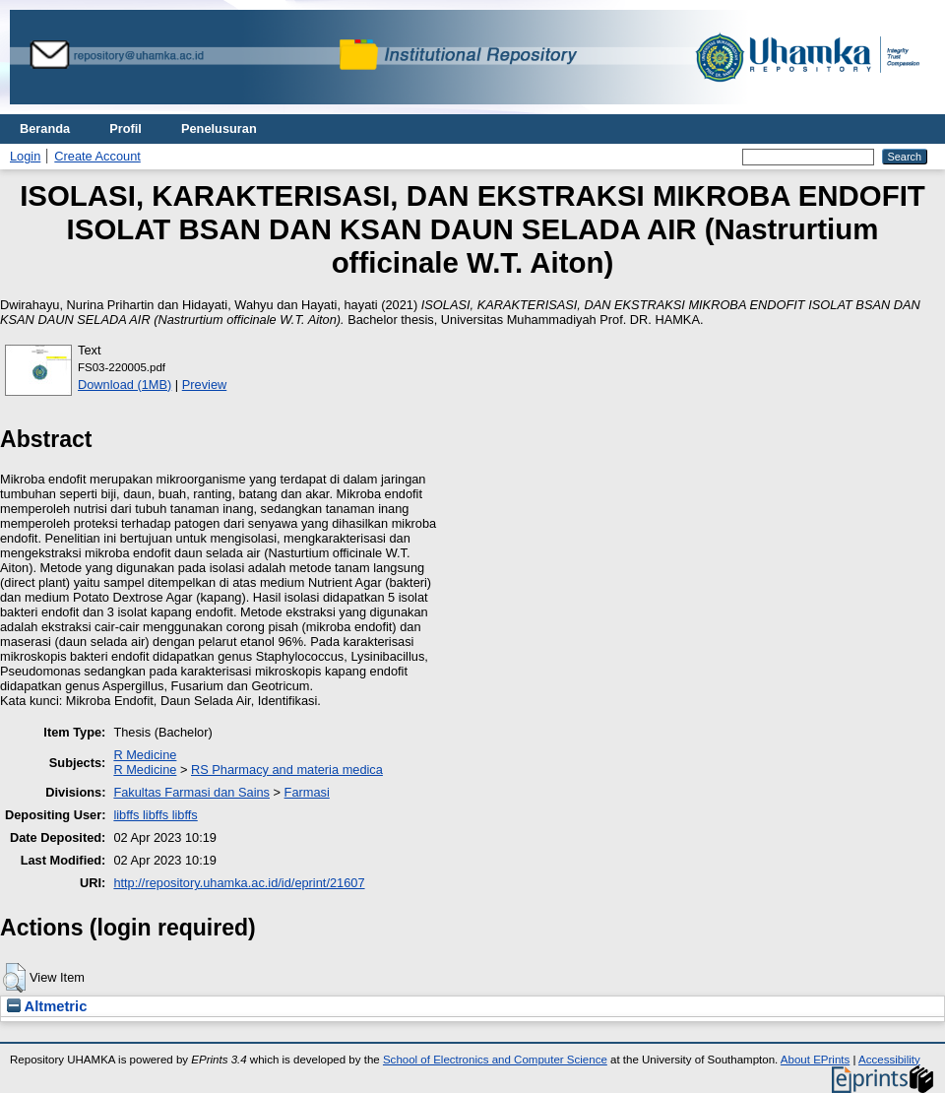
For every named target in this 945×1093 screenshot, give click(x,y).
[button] (14, 978)
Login (25, 156)
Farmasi (307, 792)
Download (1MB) (124, 384)
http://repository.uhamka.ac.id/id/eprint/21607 (238, 882)
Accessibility (889, 1059)
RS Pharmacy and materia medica (287, 769)
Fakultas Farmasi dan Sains (191, 792)
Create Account (97, 156)
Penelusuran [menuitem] (219, 128)
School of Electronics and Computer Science (495, 1059)
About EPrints (815, 1059)
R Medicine (144, 754)
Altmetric (47, 1006)
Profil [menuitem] (125, 128)
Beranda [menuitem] (45, 128)
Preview (204, 384)
